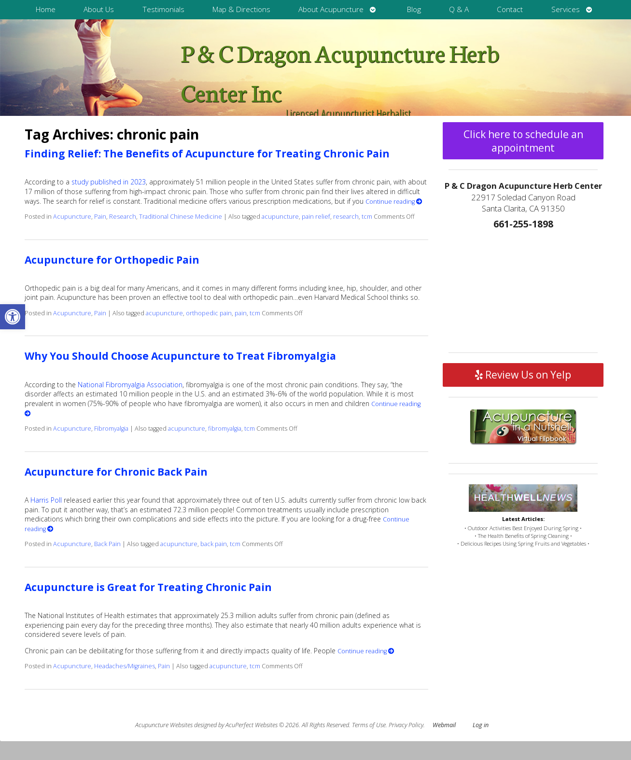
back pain (213, 544)
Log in (481, 725)
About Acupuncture (331, 9)
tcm (367, 216)
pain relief (316, 216)
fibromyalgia (224, 428)
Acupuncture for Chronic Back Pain (116, 472)
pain (241, 313)
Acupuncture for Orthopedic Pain (112, 260)
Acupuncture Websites (164, 725)
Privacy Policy (406, 725)
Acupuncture (72, 216)
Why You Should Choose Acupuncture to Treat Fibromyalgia (180, 356)
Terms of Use (369, 725)
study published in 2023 (108, 181)
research (346, 216)
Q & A (459, 9)
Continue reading (393, 201)
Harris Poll (46, 500)
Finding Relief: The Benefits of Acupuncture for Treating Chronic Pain (207, 153)
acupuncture (280, 216)
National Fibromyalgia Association (130, 384)
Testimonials (163, 9)
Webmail (444, 725)
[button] (12, 316)
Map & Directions (241, 9)
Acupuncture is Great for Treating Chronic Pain (148, 587)
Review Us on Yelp (523, 374)
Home (46, 9)
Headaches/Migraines (124, 666)
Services (565, 9)
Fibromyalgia (111, 428)
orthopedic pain (209, 313)
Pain (100, 216)
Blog (414, 9)
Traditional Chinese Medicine (180, 216)
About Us (99, 9)
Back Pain (107, 544)
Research (122, 216)
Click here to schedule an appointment (523, 141)
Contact (510, 9)
